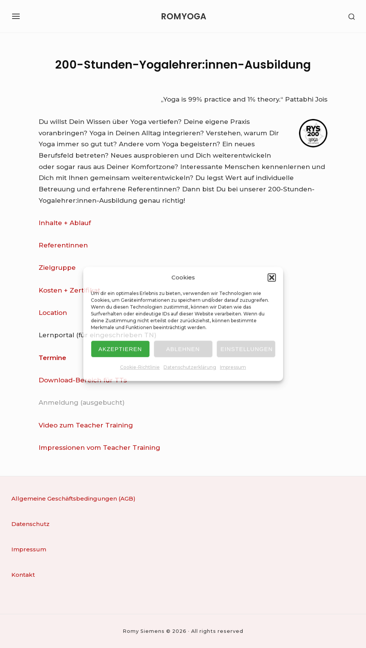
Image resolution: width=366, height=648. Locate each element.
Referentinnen (63, 245)
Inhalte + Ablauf (65, 223)
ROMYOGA (183, 16)
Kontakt (23, 574)
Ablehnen (183, 349)
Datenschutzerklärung (190, 367)
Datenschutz (30, 523)
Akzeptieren (120, 349)
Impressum (233, 367)
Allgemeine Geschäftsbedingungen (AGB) (73, 498)
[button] (272, 277)
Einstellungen (247, 349)
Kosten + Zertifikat (69, 290)
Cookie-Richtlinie (140, 367)
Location (53, 312)
